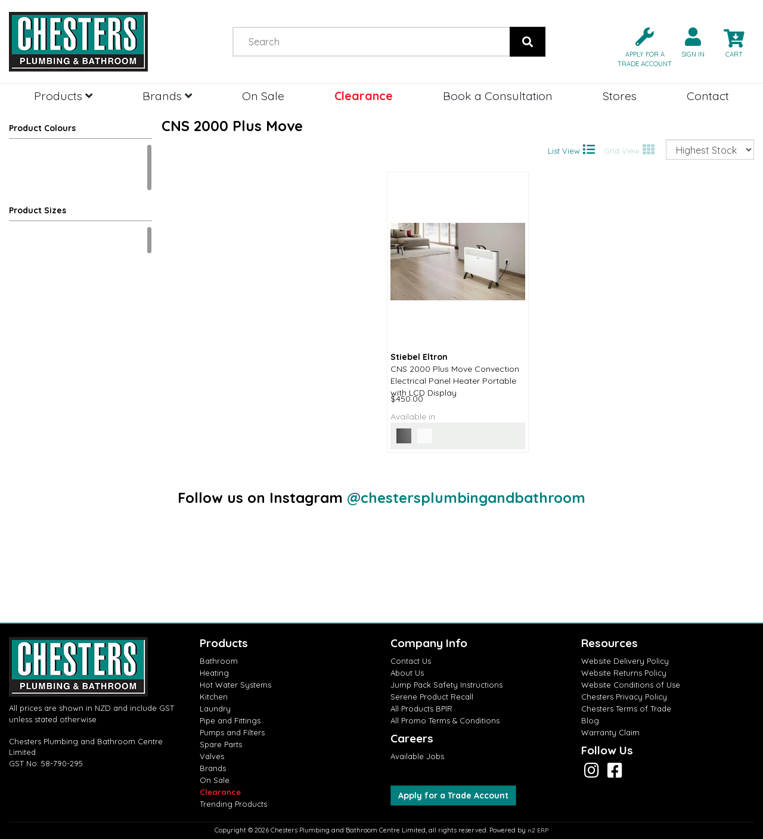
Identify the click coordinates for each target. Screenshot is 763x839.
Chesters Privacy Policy (624, 696)
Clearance (363, 95)
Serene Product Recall (431, 696)
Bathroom (219, 661)
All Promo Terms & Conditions (445, 720)
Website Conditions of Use (630, 684)
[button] (640, 46)
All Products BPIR (421, 708)
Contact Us (410, 661)
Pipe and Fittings (230, 720)
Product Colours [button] (42, 128)
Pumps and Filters (232, 732)
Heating (214, 673)
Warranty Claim (610, 732)
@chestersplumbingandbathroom (466, 497)
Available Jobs (417, 756)
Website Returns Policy (623, 673)
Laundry (215, 708)
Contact (708, 95)
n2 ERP (538, 830)
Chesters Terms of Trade (626, 708)
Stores (620, 95)
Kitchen (214, 696)
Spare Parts (221, 744)
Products (63, 95)
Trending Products (233, 804)
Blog (590, 720)
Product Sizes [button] (37, 210)
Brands (167, 95)
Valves (212, 756)
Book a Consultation (498, 95)
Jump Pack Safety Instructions (446, 684)
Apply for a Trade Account (453, 795)
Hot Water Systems (235, 684)
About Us (407, 673)
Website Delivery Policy (625, 661)
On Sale (263, 95)
